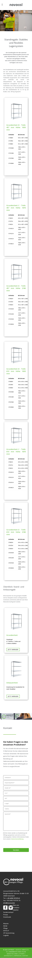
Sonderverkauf (8, 912)
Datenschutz (8, 955)
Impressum (17, 955)
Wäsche (6, 924)
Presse (5, 915)
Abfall (5, 926)
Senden (16, 850)
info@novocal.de (9, 903)
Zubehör (16, 910)
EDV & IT (6, 931)
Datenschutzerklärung (17, 839)
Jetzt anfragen (13, 649)
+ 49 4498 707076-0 (13, 898)
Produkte (16, 908)
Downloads (7, 917)
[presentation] (16, 844)
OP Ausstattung (8, 933)
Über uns (16, 905)
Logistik (6, 935)
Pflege (5, 928)
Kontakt (25, 955)
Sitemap (21, 954)
